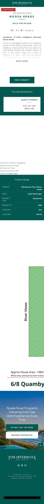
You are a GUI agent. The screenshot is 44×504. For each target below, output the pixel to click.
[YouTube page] (25, 465)
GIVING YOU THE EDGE (22, 428)
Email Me (29, 109)
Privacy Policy (27, 474)
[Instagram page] (22, 465)
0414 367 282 (29, 106)
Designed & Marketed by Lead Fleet (22, 478)
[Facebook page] (19, 465)
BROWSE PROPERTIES (22, 435)
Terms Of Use (17, 474)
